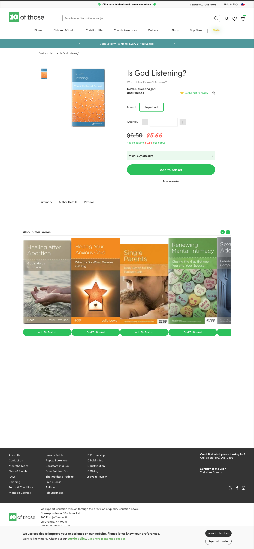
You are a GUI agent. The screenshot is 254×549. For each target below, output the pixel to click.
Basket (244, 17)
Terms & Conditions (21, 487)
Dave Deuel (135, 89)
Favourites (234, 19)
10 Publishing (95, 460)
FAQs (12, 476)
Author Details (68, 202)
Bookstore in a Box (57, 466)
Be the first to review (196, 92)
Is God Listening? (70, 53)
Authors (50, 487)
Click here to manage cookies (106, 538)
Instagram (243, 488)
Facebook (237, 488)
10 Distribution (96, 466)
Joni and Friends (141, 91)
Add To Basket (47, 332)
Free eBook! (53, 482)
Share (213, 93)
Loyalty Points (54, 455)
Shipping (14, 482)
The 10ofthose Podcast (60, 476)
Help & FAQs (231, 4)
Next (174, 43)
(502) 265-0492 (207, 4)
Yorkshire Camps (211, 472)
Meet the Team (18, 466)
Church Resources (125, 30)
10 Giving (92, 471)
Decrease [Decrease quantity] (145, 122)
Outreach (154, 30)
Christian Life (94, 30)
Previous (79, 43)
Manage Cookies (20, 492)
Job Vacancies (55, 492)
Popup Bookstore (57, 460)
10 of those (27, 17)
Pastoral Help (46, 53)
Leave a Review (97, 476)
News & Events (18, 471)
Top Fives (196, 30)
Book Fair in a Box (57, 471)
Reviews (89, 202)
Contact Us (16, 460)
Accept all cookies (218, 533)
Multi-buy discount (141, 156)
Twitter (230, 488)
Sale (216, 30)
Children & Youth (63, 30)
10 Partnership (96, 455)
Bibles (38, 30)
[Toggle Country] (243, 4)
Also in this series (37, 231)
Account (226, 19)
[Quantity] (164, 122)
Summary (46, 202)
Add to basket (171, 169)
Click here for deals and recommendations (127, 4)
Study (175, 30)
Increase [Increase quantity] (183, 122)
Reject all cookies (218, 541)
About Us (14, 455)
